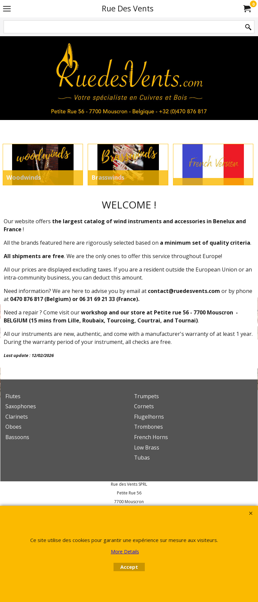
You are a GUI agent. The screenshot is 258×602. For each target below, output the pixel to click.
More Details (125, 551)
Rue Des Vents (128, 8)
